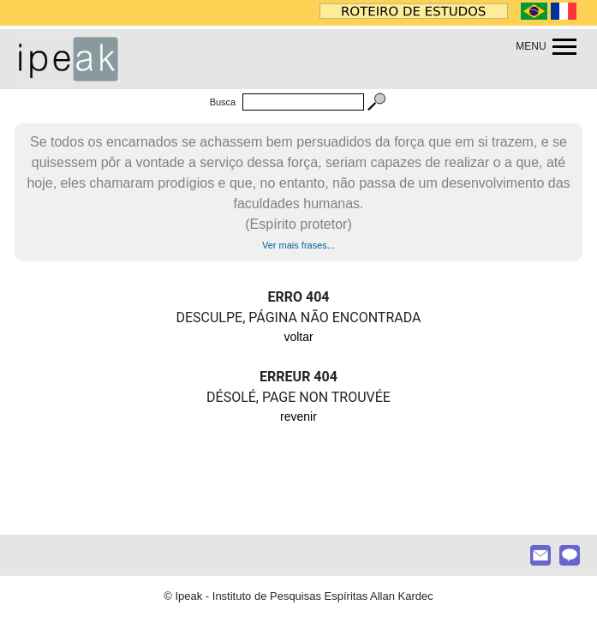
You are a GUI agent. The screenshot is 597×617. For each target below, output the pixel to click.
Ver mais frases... (298, 245)
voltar (298, 337)
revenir (298, 416)
